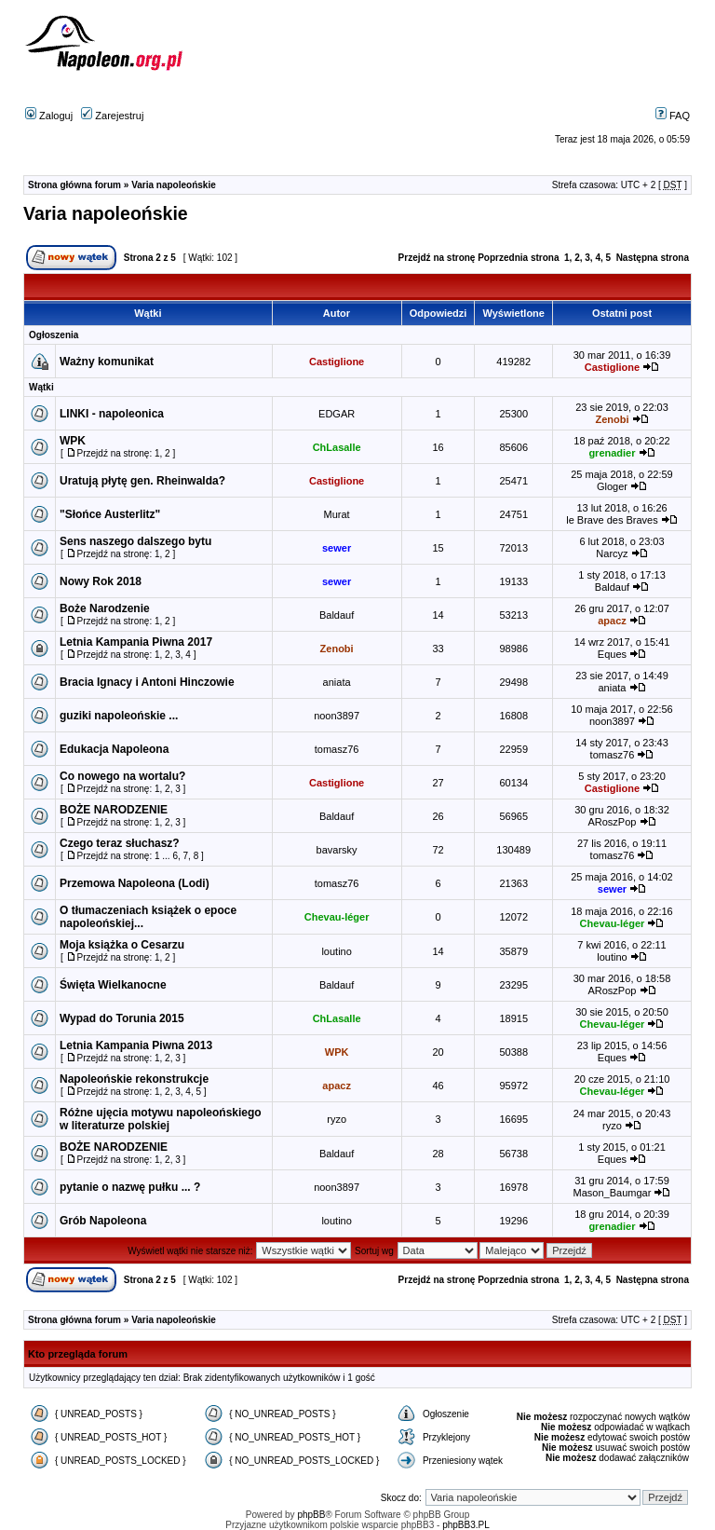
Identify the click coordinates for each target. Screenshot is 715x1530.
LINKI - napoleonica (112, 413)
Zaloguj (49, 115)
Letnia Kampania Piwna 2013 (136, 1045)
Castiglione (336, 361)
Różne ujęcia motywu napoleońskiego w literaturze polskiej (161, 1119)
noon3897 (336, 715)
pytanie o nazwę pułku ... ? (130, 1187)
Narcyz (611, 553)
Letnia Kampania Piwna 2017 (136, 642)
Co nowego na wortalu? (122, 776)
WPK (73, 440)
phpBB (311, 1515)
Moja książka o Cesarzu (122, 944)
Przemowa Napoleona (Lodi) (134, 883)
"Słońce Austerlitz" (110, 514)
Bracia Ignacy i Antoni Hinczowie (147, 682)
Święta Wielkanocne (113, 984)
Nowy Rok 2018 (101, 581)
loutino (336, 951)
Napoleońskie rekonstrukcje (134, 1079)
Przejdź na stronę (437, 258)
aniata (337, 682)
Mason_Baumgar (612, 1192)
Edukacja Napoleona (114, 749)
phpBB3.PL (466, 1525)
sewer (336, 547)
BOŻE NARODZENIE (114, 809)
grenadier (611, 452)
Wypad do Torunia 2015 (122, 1018)
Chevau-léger (337, 916)
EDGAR (336, 413)
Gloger (612, 486)
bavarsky (337, 849)
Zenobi (611, 419)
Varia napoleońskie (173, 185)
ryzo (336, 1119)
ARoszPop (611, 821)
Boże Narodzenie (105, 608)
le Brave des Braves (611, 520)
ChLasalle (337, 447)
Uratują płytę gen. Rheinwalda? (142, 480)
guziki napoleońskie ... (119, 715)
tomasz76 (337, 749)
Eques (612, 654)
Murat (337, 514)
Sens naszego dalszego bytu (135, 541)
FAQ (672, 115)
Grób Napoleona (103, 1220)
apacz (612, 620)
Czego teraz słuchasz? (120, 843)
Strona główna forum (74, 185)
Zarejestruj (112, 115)
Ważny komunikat (107, 361)
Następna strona (652, 258)
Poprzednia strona (518, 258)
